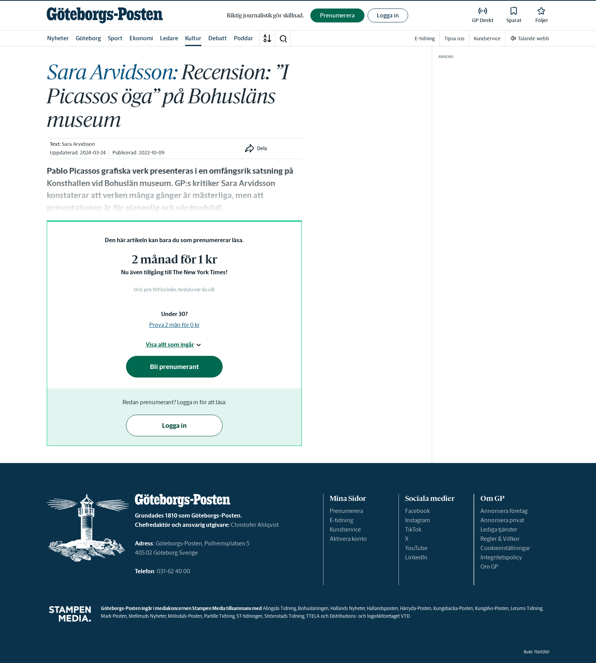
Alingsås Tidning (279, 608)
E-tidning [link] (425, 38)
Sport (115, 38)
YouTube (416, 548)
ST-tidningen (249, 616)
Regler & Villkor (499, 538)
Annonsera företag (504, 510)
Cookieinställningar (505, 548)
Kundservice (345, 529)
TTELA (313, 616)
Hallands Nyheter (347, 608)
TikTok (413, 529)
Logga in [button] (388, 15)
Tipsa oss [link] (454, 38)
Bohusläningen (313, 608)
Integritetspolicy (501, 557)
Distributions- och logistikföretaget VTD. (370, 616)
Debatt (217, 38)
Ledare (169, 38)
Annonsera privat (502, 520)
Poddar (243, 38)
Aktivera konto (348, 538)
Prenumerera (346, 510)
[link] (105, 15)
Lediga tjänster (498, 529)
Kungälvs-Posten (492, 608)
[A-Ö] (267, 38)
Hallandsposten (382, 608)
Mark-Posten (114, 616)
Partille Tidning (219, 616)
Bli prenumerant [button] (174, 366)
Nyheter (58, 38)
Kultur (193, 38)
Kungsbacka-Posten (453, 608)
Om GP (489, 566)
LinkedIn (416, 557)
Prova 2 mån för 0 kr (174, 324)
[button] (283, 38)
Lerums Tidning (526, 608)
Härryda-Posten (415, 608)
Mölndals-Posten (185, 616)
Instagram (417, 520)
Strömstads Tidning (284, 616)
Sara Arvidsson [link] (78, 144)
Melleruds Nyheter (147, 616)
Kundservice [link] (487, 38)
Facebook (417, 510)
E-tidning (341, 520)
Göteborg (88, 38)
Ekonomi (141, 38)
